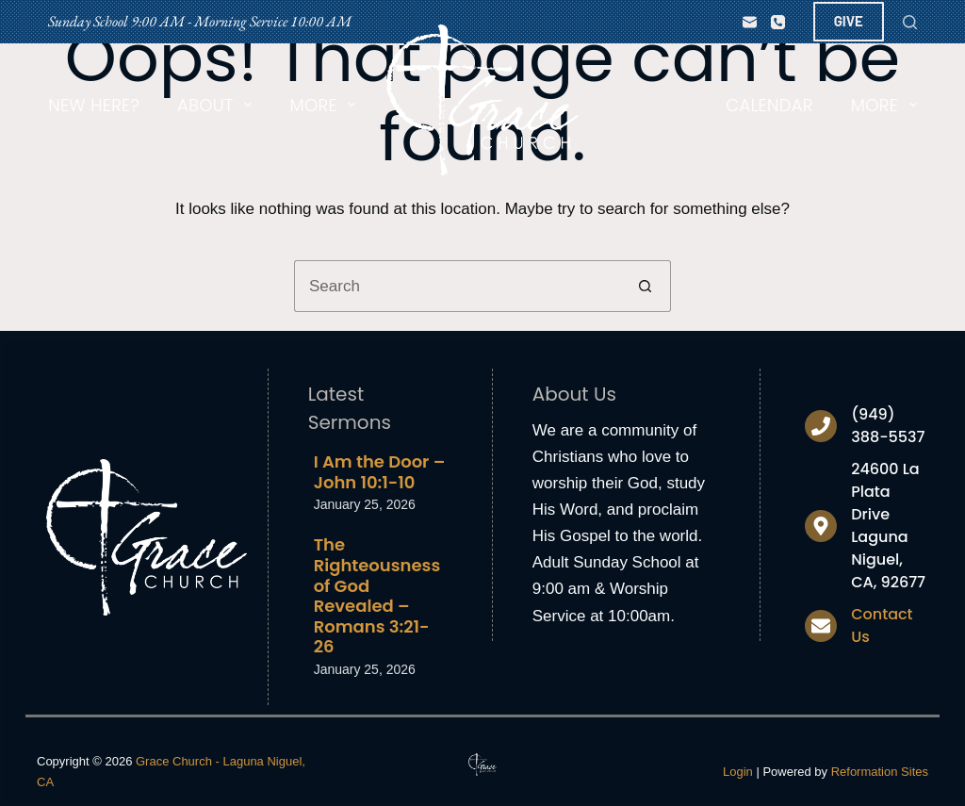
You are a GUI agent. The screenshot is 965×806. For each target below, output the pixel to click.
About (218, 105)
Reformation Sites (879, 772)
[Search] (910, 22)
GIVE (848, 20)
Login (738, 772)
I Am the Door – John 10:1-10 (380, 472)
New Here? (93, 105)
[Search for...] (456, 286)
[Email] (750, 22)
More (326, 105)
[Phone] (778, 22)
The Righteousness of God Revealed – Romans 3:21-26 (377, 595)
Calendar (769, 105)
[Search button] (645, 286)
